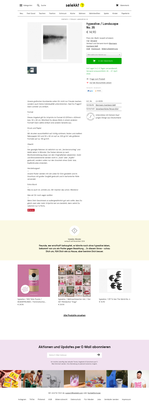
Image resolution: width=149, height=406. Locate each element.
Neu (21, 13)
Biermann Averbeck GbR (106, 105)
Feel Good (31, 13)
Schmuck (62, 13)
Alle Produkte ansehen (75, 316)
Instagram (22, 399)
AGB (50, 399)
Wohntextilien (94, 13)
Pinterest (41, 399)
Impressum (126, 399)
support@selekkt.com (74, 393)
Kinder (115, 13)
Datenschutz (76, 399)
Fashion (52, 13)
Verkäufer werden (111, 399)
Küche (72, 13)
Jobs (99, 399)
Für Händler (89, 399)
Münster (78, 239)
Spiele (106, 13)
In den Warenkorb (105, 61)
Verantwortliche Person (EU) (107, 109)
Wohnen (82, 13)
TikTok (31, 399)
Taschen (42, 13)
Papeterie (125, 13)
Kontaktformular (94, 393)
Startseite (64, 19)
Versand (93, 41)
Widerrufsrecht (61, 399)
